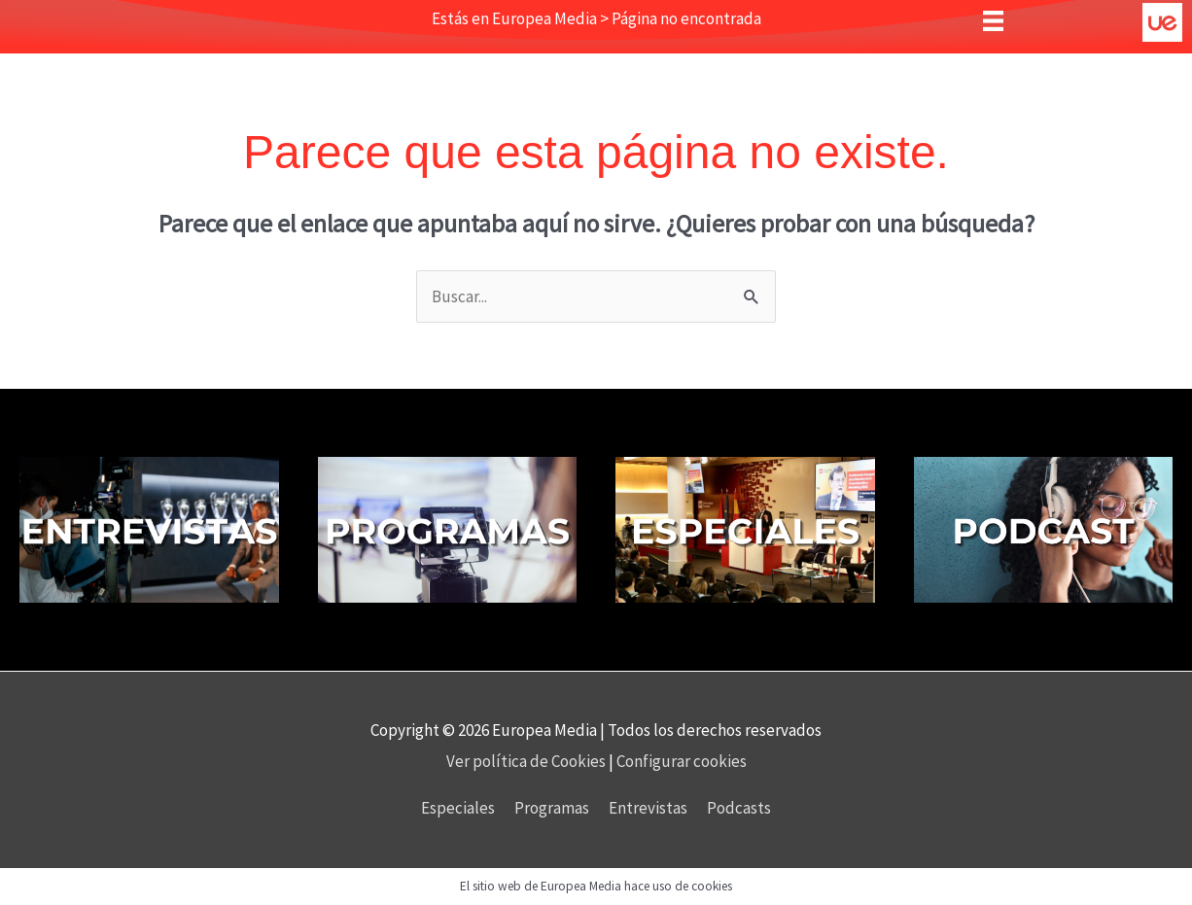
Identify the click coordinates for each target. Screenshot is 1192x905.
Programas (551, 807)
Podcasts (739, 807)
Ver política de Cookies (527, 761)
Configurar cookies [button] (681, 761)
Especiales (458, 807)
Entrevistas (648, 807)
